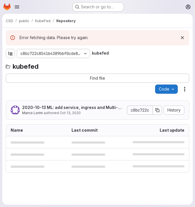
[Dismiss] (182, 37)
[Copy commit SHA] (157, 110)
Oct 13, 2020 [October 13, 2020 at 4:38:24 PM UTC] (70, 113)
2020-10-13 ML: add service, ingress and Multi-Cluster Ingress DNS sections (72, 107)
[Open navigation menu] (17, 7)
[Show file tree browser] (10, 53)
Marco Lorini (32, 113)
